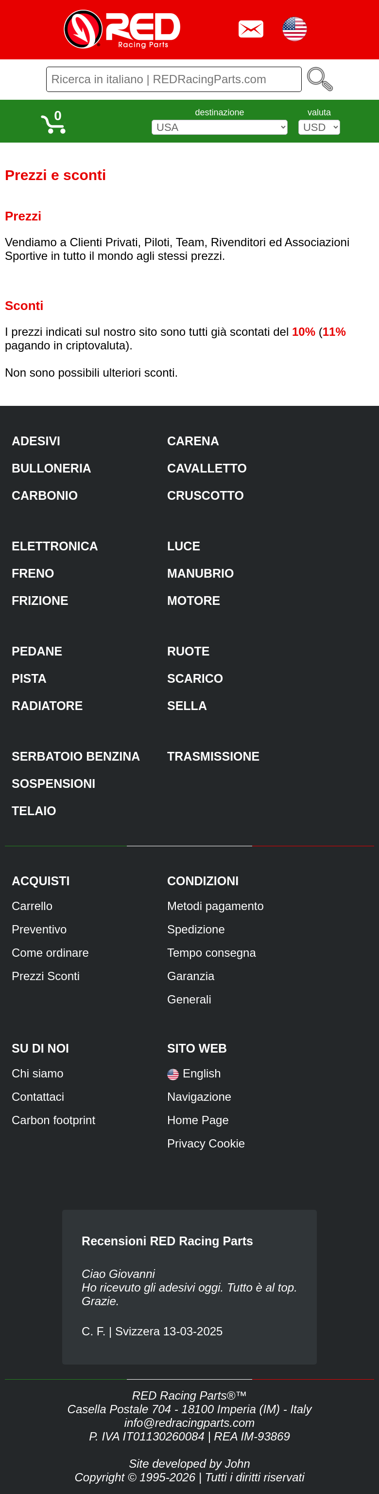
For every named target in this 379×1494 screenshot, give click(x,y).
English (202, 1073)
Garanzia (190, 976)
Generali (189, 999)
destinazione (219, 112)
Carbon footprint (53, 1120)
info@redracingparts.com (189, 1422)
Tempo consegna (211, 952)
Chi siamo (38, 1073)
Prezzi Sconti (46, 976)
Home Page (198, 1120)
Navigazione (199, 1096)
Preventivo (39, 929)
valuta (319, 112)
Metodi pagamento (215, 905)
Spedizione (196, 929)
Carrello (32, 905)
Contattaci (38, 1096)
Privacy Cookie (206, 1143)
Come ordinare (50, 952)
